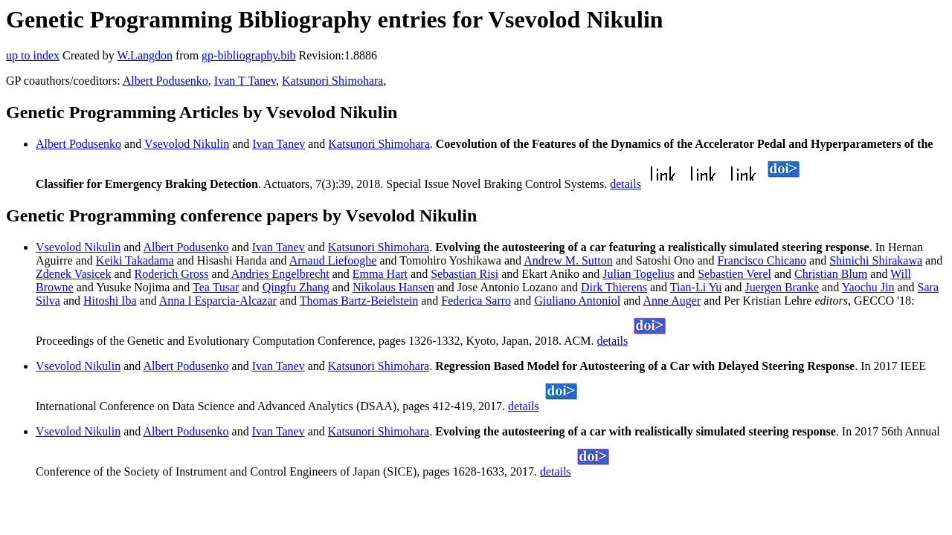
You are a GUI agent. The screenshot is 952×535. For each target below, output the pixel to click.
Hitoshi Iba (110, 300)
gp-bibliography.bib (249, 55)
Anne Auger (672, 300)
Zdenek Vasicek (73, 274)
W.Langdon (145, 55)
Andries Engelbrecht (280, 274)
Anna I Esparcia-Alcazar (218, 300)
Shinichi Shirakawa (875, 260)
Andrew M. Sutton (568, 260)
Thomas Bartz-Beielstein (359, 300)
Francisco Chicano (762, 260)
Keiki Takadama (135, 260)
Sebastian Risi (464, 274)
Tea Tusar (216, 287)
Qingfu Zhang (296, 287)
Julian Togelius (638, 274)
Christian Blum (830, 274)
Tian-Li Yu (696, 287)
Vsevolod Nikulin (186, 143)
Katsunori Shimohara (332, 80)
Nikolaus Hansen (393, 287)
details (625, 184)
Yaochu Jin (868, 287)
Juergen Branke (781, 287)
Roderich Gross (172, 274)
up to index (33, 55)
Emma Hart (380, 274)
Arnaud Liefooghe (333, 260)
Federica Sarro (476, 300)
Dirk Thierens (614, 287)
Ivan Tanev (278, 143)
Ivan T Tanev (245, 80)
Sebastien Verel (734, 274)
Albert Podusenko (165, 80)
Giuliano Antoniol (577, 300)
